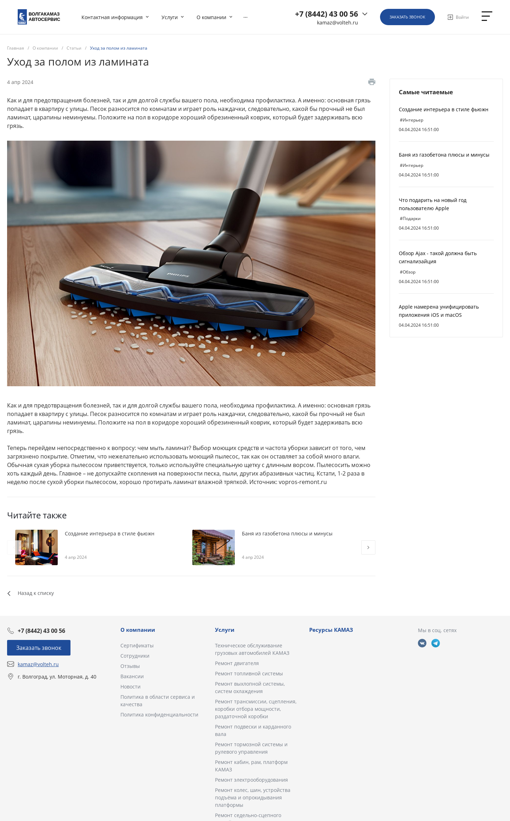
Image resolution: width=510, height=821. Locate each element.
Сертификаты (137, 645)
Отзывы (130, 666)
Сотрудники (134, 655)
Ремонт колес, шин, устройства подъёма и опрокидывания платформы (252, 797)
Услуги (224, 629)
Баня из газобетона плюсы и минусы (444, 154)
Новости (130, 686)
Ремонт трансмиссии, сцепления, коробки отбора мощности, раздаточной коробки (255, 709)
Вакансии (132, 676)
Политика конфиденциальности (159, 714)
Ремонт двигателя (237, 663)
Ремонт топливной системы (249, 673)
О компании (137, 629)
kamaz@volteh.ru (337, 22)
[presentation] (14, 547)
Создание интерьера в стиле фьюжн (443, 109)
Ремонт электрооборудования (251, 779)
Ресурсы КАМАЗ (331, 629)
